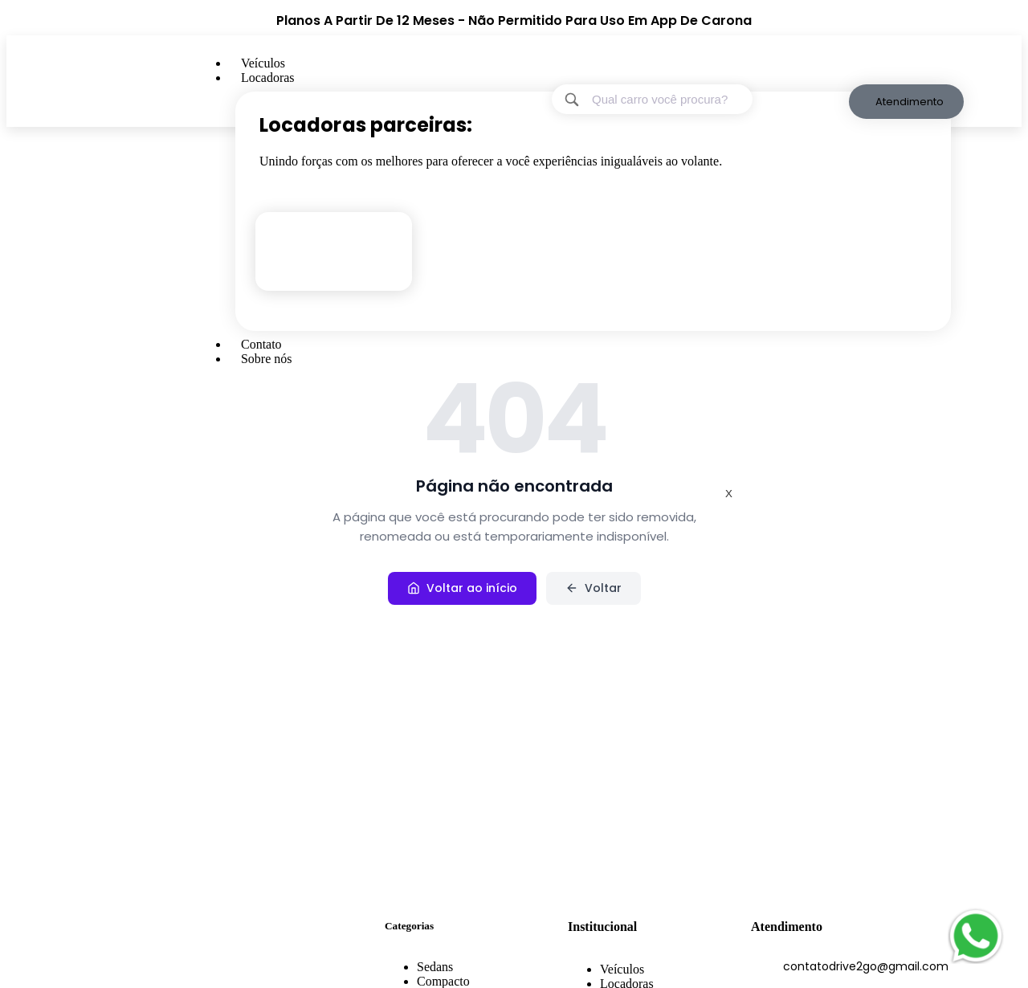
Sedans (435, 967)
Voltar (593, 588)
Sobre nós (266, 358)
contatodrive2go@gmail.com (865, 966)
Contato (261, 344)
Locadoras (268, 77)
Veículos (263, 63)
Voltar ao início (462, 588)
